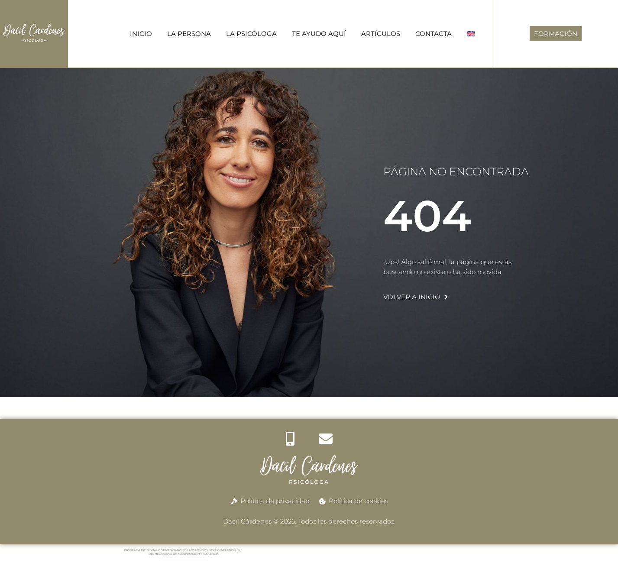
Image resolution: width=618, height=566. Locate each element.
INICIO (141, 33)
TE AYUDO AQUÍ (319, 33)
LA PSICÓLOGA (251, 33)
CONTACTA (433, 33)
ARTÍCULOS (380, 33)
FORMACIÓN (555, 33)
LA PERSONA (189, 33)
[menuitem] (471, 33)
